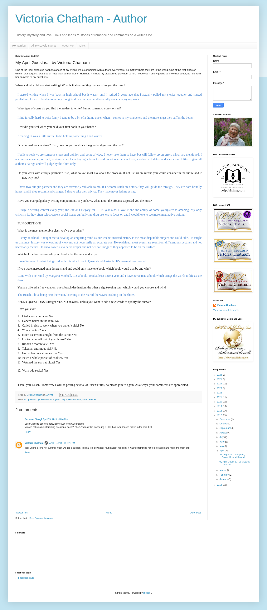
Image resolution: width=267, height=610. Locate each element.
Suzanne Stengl (33, 419)
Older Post (195, 512)
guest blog (60, 399)
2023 (220, 388)
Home (109, 512)
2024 (220, 383)
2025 (220, 379)
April (222, 450)
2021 (220, 397)
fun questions (30, 399)
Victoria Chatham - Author (81, 18)
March (223, 470)
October (224, 423)
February (224, 474)
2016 (220, 484)
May (222, 446)
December (225, 419)
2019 (220, 406)
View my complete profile (226, 310)
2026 (220, 374)
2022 (220, 392)
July (222, 437)
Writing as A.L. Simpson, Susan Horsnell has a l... (233, 456)
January (224, 479)
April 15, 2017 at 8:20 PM (62, 443)
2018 (220, 410)
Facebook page (26, 578)
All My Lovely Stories (43, 45)
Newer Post (22, 512)
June (222, 441)
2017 (220, 415)
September (225, 428)
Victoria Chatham (34, 443)
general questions (46, 399)
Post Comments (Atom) (41, 518)
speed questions (73, 399)
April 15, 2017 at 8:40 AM (55, 419)
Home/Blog (19, 45)
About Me (68, 45)
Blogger (147, 593)
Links (82, 45)
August (223, 432)
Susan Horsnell (89, 399)
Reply (28, 432)
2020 (220, 401)
